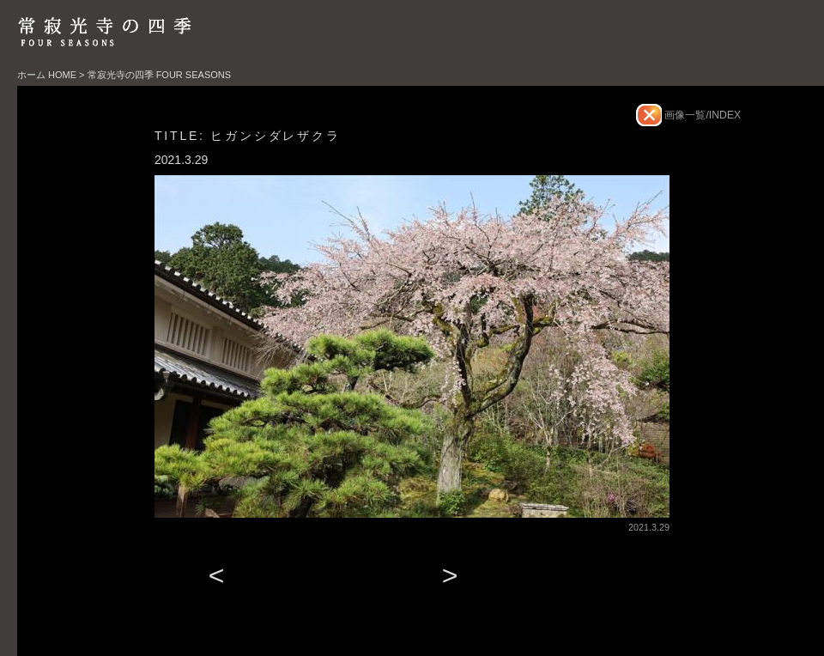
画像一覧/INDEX (701, 115)
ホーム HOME (46, 75)
